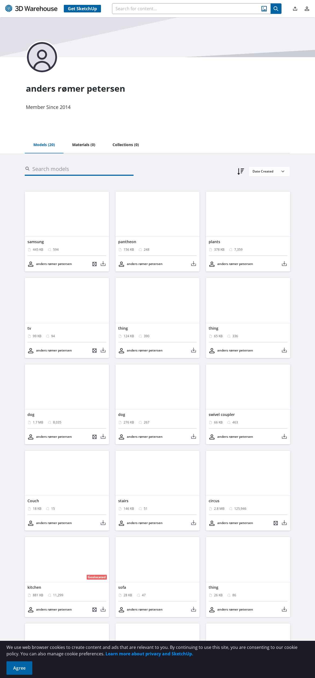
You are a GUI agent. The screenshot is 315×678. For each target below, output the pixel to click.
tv (29, 328)
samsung (35, 241)
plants (214, 241)
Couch (33, 500)
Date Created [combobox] (263, 171)
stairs (123, 500)
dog (30, 414)
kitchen (34, 587)
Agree (19, 668)
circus (214, 500)
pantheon (127, 241)
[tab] (44, 145)
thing (123, 328)
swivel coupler (222, 414)
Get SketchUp (82, 9)
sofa (122, 587)
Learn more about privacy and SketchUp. (149, 654)
